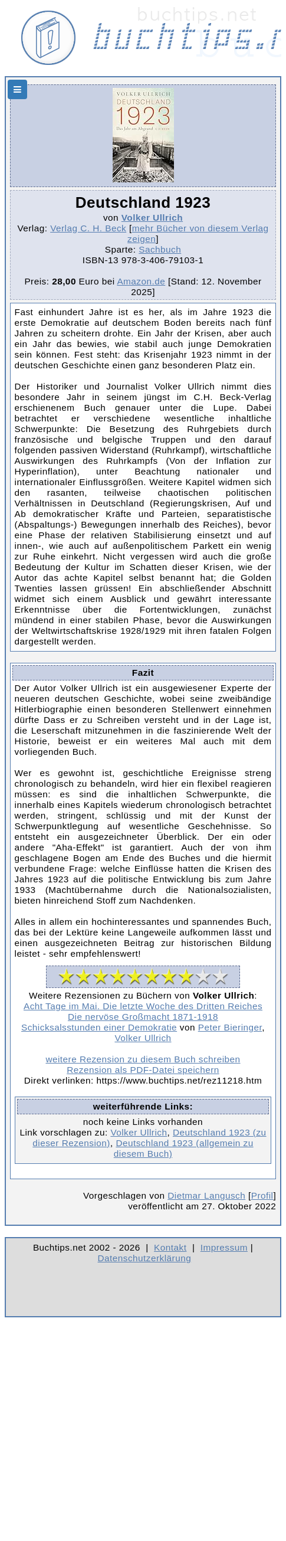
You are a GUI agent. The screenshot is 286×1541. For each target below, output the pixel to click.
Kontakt (170, 1247)
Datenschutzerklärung (145, 1258)
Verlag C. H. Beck (88, 228)
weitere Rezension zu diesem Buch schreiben (142, 1059)
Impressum (224, 1247)
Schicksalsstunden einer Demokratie (99, 1027)
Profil (262, 1195)
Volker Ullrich (152, 217)
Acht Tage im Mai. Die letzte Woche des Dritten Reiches (143, 1006)
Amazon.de (141, 281)
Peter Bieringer (230, 1027)
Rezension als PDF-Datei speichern (143, 1070)
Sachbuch (160, 249)
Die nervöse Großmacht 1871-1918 (143, 1017)
